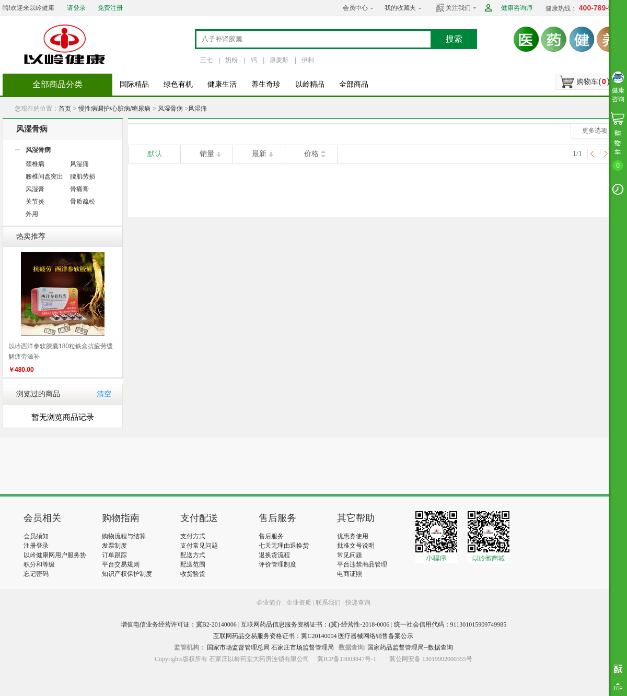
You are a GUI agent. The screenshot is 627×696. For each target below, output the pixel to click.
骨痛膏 (79, 189)
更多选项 (594, 130)
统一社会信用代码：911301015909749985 (450, 624)
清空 (104, 394)
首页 (65, 108)
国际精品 (134, 84)
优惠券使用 (352, 536)
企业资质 (298, 602)
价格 (311, 154)
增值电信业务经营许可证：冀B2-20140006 (179, 624)
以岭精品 (309, 84)
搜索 (454, 38)
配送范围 (192, 564)
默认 (154, 154)
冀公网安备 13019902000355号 (430, 659)
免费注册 (110, 7)
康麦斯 (279, 60)
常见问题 (349, 555)
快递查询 (357, 602)
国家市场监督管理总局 (238, 647)
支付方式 (192, 536)
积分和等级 (39, 564)
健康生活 (222, 84)
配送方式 (192, 555)
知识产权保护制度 (127, 573)
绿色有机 (178, 84)
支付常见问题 (199, 545)
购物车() (592, 81)
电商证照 (349, 573)
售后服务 (271, 536)
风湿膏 (35, 189)
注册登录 (36, 545)
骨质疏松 (82, 201)
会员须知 (36, 536)
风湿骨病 (170, 108)
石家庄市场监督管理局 (302, 647)
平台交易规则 (121, 564)
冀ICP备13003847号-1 (346, 659)
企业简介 (270, 602)
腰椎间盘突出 (44, 176)
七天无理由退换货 (284, 545)
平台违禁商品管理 (362, 564)
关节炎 (35, 201)
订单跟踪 (114, 555)
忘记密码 (36, 573)
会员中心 (355, 7)
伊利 (307, 60)
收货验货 (192, 573)
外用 (32, 214)
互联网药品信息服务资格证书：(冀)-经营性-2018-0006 (315, 624)
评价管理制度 (277, 564)
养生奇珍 (266, 84)
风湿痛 (197, 108)
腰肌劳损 (82, 176)
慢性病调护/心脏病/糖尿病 (114, 108)
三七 (206, 60)
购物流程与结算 (124, 536)
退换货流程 (274, 555)
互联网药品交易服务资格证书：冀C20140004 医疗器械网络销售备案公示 (313, 636)
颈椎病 (35, 164)
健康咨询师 (516, 7)
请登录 (76, 7)
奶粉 (231, 60)
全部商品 (353, 84)
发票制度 (114, 545)
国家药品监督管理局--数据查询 (410, 647)
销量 (207, 154)
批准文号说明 (356, 545)
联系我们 (328, 602)
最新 (259, 154)
